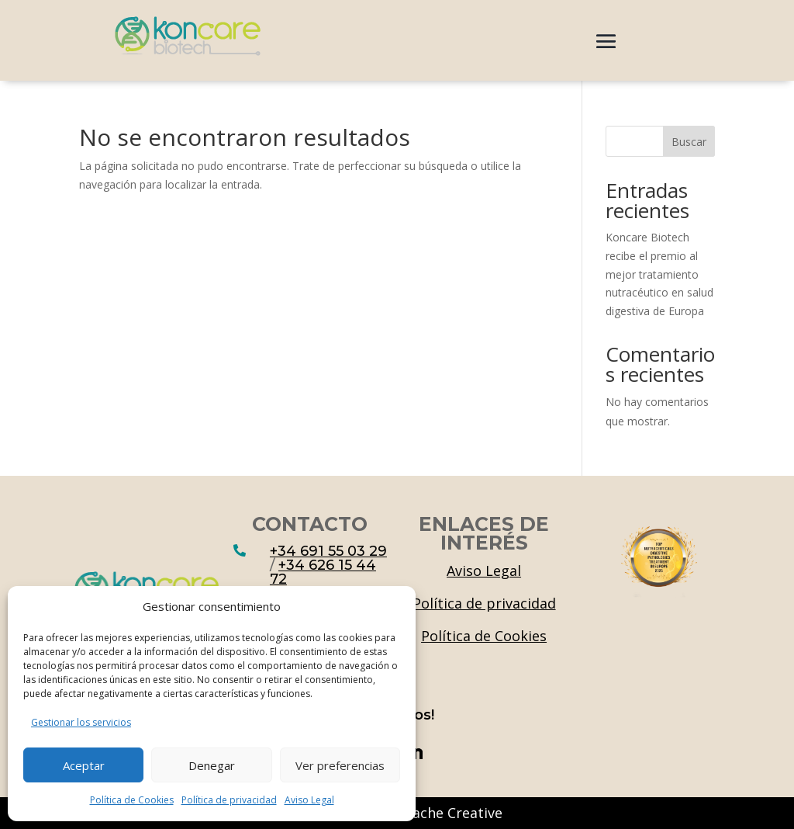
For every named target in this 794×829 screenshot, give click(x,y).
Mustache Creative (440, 812)
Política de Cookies (132, 799)
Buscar (688, 141)
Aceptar (84, 765)
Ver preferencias (340, 765)
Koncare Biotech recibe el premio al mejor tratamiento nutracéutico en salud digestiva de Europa (659, 274)
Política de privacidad (229, 799)
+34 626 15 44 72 (323, 572)
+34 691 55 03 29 (328, 551)
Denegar (211, 765)
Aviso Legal (309, 799)
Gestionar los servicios (81, 722)
